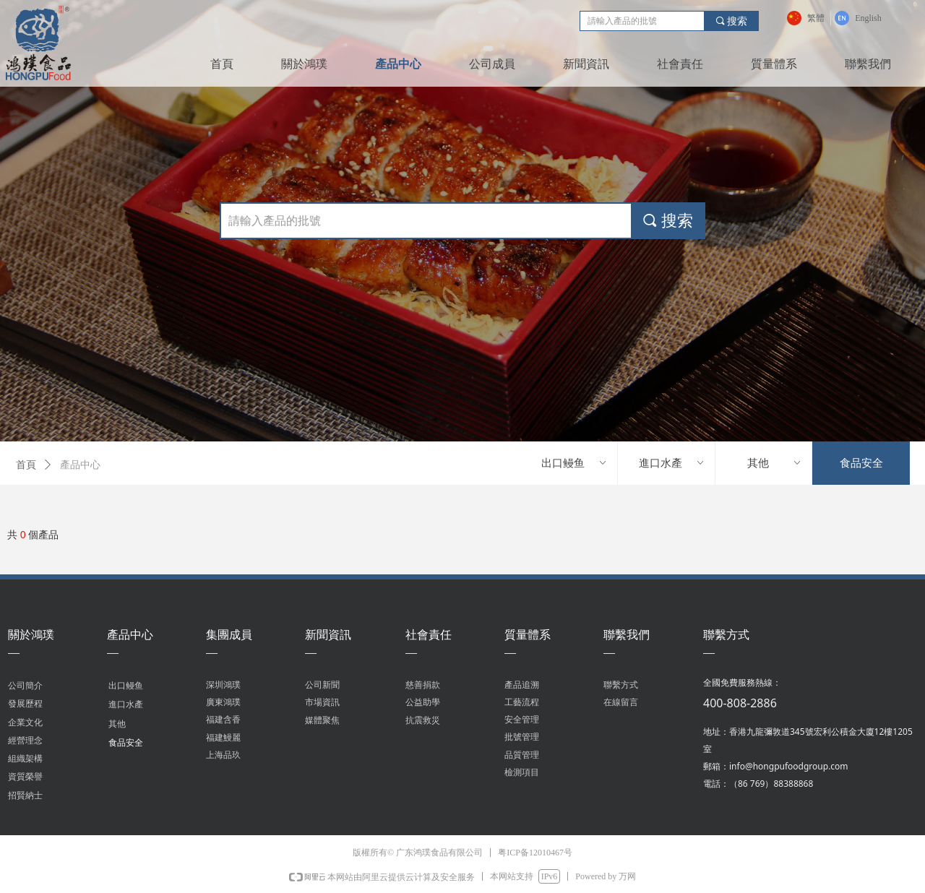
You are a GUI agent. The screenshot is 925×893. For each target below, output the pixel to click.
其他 (775, 463)
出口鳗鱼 (574, 463)
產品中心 (80, 465)
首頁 (26, 465)
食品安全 (861, 463)
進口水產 (672, 463)
